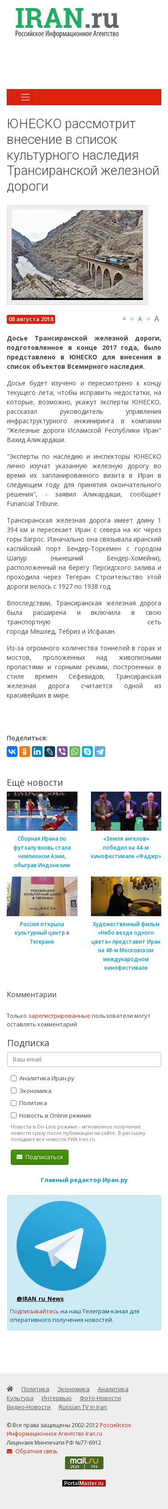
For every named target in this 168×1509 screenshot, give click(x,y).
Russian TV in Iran (83, 1407)
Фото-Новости (100, 1398)
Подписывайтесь (34, 1311)
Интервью (57, 1398)
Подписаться (40, 1157)
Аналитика (113, 1389)
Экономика (31, 1091)
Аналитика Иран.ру (42, 1078)
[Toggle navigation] (25, 97)
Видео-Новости (29, 1407)
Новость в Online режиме (51, 1115)
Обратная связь (32, 1451)
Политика (29, 1103)
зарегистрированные (59, 1016)
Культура (20, 1398)
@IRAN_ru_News (40, 1298)
